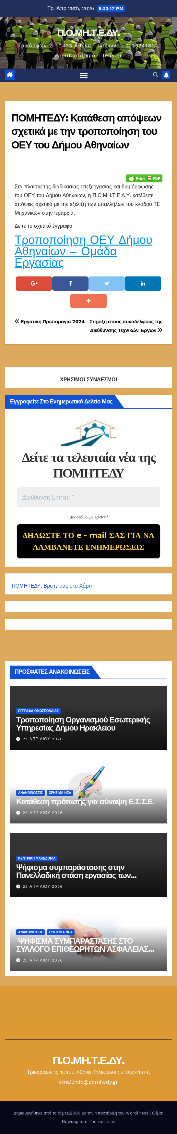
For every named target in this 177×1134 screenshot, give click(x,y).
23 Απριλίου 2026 (43, 886)
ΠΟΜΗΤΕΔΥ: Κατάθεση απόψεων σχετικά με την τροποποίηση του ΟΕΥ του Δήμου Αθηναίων (86, 131)
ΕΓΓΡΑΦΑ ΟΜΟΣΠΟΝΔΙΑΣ (38, 711)
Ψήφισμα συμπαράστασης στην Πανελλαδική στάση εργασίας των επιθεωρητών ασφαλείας (73, 875)
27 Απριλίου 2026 (43, 739)
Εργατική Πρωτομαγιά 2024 (50, 322)
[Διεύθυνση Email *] (88, 497)
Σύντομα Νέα (61, 932)
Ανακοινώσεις (30, 793)
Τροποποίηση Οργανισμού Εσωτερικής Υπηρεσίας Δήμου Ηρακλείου (83, 724)
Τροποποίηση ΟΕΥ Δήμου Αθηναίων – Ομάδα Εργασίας (83, 251)
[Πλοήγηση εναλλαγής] (84, 75)
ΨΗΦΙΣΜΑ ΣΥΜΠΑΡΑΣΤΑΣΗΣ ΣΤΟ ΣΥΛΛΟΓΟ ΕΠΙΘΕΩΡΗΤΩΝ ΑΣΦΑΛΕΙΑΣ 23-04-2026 (82, 949)
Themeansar (101, 1121)
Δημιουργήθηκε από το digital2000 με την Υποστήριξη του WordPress (82, 1113)
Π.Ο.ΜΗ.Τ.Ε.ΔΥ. (88, 33)
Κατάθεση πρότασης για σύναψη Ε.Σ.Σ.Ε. (85, 801)
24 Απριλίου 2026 (43, 812)
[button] (155, 75)
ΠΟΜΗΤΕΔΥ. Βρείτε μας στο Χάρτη (52, 586)
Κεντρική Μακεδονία (36, 858)
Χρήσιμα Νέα (60, 793)
